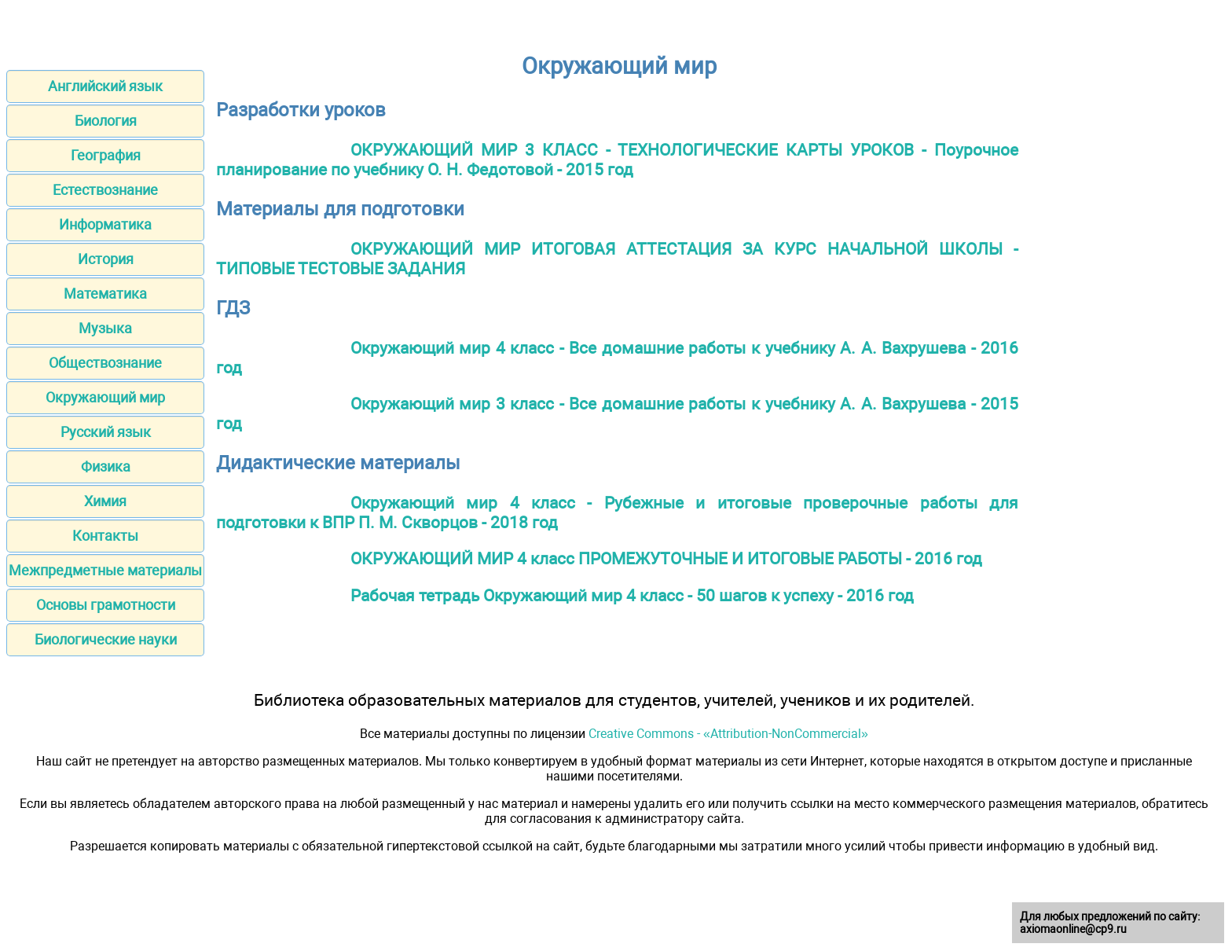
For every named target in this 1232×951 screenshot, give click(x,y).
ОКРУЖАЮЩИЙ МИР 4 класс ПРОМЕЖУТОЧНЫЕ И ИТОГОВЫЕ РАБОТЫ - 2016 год (666, 558)
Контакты (105, 535)
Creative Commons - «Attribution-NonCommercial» (728, 733)
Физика (105, 466)
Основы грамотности (105, 605)
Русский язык (105, 432)
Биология (106, 120)
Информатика (105, 224)
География (106, 155)
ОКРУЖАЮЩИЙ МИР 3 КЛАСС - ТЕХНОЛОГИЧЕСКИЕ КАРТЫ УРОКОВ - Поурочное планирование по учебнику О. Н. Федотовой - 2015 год (617, 159)
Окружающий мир (105, 397)
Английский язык (105, 86)
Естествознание (105, 190)
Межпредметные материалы (105, 570)
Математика (105, 293)
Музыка (105, 328)
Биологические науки (106, 639)
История (106, 259)
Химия (105, 501)
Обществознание (105, 362)
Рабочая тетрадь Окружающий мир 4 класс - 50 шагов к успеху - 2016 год (632, 595)
